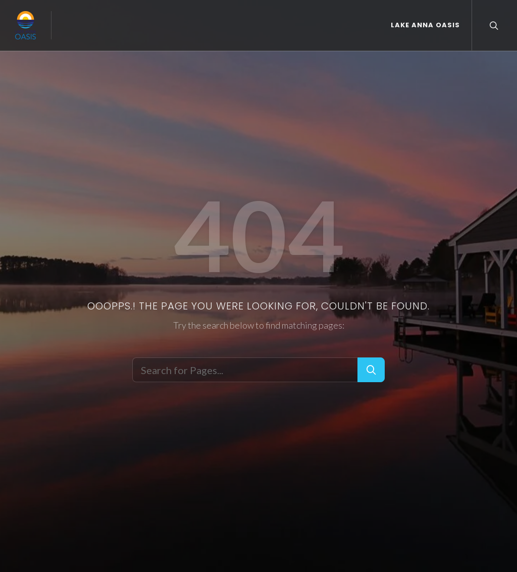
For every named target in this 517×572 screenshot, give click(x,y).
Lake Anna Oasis (425, 25)
